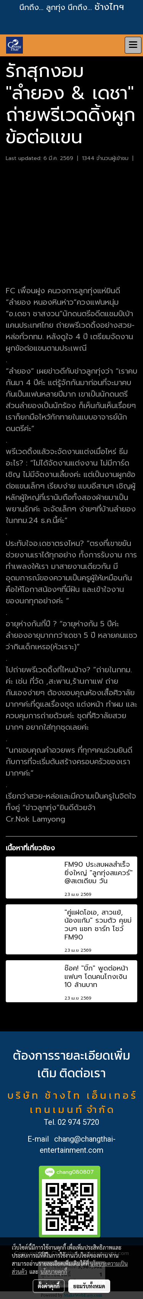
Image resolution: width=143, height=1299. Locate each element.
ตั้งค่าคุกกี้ (48, 1286)
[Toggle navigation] (133, 45)
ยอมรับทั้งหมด (89, 1286)
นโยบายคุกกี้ (53, 1271)
